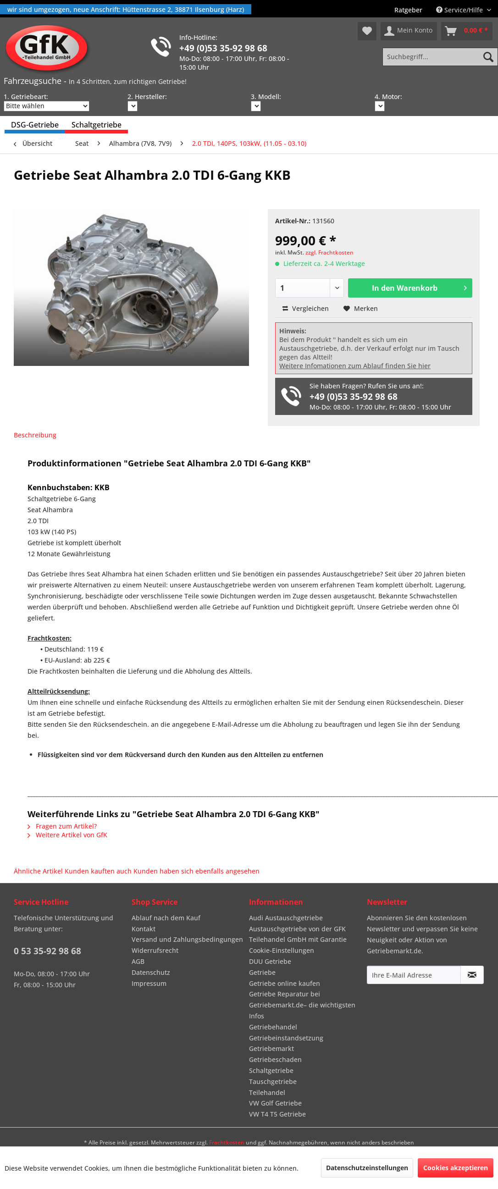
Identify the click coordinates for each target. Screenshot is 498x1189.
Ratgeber (408, 10)
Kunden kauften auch (98, 871)
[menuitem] (408, 10)
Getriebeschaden (275, 1059)
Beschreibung (35, 435)
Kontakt (143, 928)
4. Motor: (388, 96)
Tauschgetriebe (273, 1081)
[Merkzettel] (367, 31)
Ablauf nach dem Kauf (166, 917)
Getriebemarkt (271, 1048)
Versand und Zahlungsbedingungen (187, 939)
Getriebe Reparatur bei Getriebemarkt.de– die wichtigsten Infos (302, 1005)
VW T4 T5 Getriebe (277, 1114)
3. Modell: (266, 96)
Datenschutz (151, 972)
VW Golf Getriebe (275, 1103)
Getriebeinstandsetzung (286, 1038)
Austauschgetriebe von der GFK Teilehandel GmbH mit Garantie (298, 934)
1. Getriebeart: (26, 96)
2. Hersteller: (147, 96)
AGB (138, 961)
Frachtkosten (226, 1142)
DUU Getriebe (270, 961)
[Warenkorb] (466, 31)
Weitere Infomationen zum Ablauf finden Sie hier (355, 365)
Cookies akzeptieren (455, 1167)
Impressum (149, 983)
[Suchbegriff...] (440, 57)
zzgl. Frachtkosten (329, 252)
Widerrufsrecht (155, 950)
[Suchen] (488, 57)
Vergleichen (305, 308)
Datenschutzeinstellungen (367, 1167)
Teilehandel (267, 1092)
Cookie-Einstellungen (281, 950)
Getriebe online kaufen (284, 983)
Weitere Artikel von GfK (67, 834)
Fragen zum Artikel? (62, 826)
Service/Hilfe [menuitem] (460, 10)
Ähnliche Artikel (38, 871)
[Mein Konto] (409, 31)
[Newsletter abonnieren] (472, 975)
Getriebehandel (273, 1027)
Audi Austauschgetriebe (286, 917)
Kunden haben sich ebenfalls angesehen (196, 871)
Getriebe (262, 972)
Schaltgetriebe (271, 1070)
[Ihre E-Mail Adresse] (414, 975)
